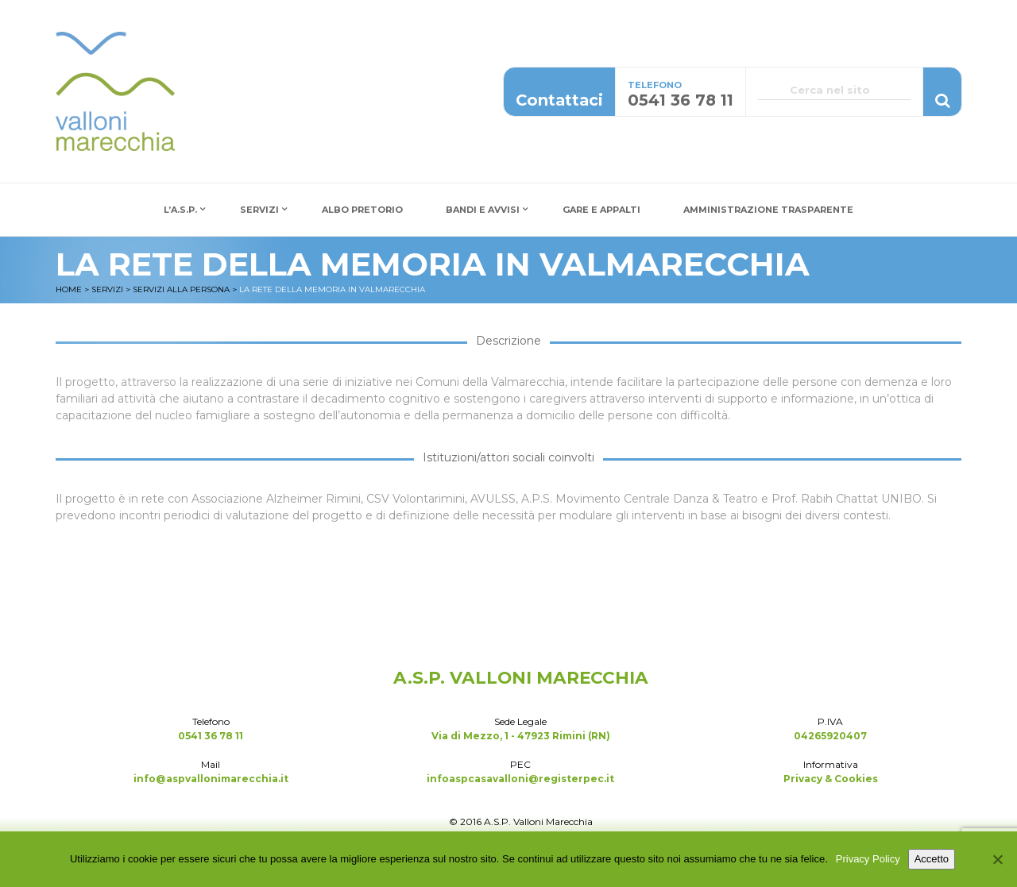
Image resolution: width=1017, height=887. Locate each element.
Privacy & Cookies (830, 779)
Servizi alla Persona (181, 289)
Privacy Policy (868, 859)
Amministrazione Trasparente (768, 209)
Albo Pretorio (362, 209)
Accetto (932, 859)
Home (69, 289)
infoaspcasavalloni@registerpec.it (520, 779)
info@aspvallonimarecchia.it (210, 779)
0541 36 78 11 (210, 736)
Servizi (259, 209)
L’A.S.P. (180, 209)
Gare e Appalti (601, 209)
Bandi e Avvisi (483, 209)
